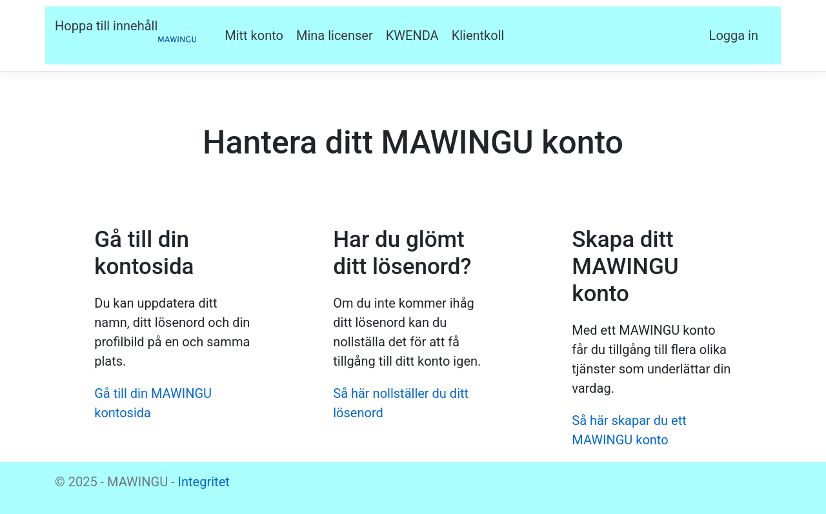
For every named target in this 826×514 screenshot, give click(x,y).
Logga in (733, 35)
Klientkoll (478, 35)
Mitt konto (254, 35)
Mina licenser (334, 35)
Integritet (204, 481)
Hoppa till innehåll (106, 26)
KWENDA (412, 35)
